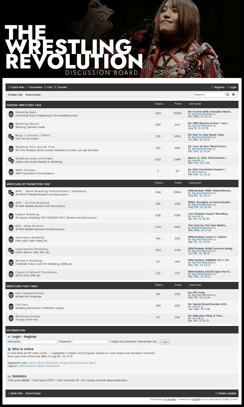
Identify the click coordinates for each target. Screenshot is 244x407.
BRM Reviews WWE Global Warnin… (210, 190)
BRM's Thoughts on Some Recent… (209, 202)
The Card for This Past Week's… (207, 225)
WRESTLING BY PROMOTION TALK (28, 184)
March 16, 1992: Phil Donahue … (207, 158)
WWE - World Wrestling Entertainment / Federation (51, 191)
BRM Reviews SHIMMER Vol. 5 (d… (209, 260)
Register (30, 336)
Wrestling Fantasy (27, 316)
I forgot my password (123, 341)
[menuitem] (34, 87)
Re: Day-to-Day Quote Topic (206, 135)
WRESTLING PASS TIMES (22, 286)
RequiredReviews (117, 380)
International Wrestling (31, 249)
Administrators (26, 366)
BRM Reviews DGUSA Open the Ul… (209, 272)
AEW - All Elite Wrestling (32, 203)
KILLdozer (198, 172)
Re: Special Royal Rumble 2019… (208, 304)
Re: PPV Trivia (196, 292)
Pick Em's (21, 305)
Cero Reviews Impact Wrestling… (208, 214)
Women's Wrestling (28, 261)
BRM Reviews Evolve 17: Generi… (208, 237)
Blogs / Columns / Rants (32, 135)
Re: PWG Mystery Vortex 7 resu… (208, 123)
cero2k (196, 160)
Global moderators (48, 366)
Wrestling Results (27, 124)
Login (16, 336)
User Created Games (29, 293)
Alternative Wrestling (29, 237)
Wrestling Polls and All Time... (36, 147)
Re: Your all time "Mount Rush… (207, 146)
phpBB (195, 399)
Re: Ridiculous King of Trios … (206, 316)
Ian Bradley (170, 399)
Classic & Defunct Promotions (36, 272)
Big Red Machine (202, 114)
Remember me (149, 341)
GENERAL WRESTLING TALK (24, 105)
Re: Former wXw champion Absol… (209, 111)
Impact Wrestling (27, 214)
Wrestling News (26, 112)
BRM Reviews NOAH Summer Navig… (210, 248)
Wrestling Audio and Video (34, 158)
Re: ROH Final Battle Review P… (207, 169)
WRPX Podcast (25, 170)
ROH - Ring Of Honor (29, 226)
